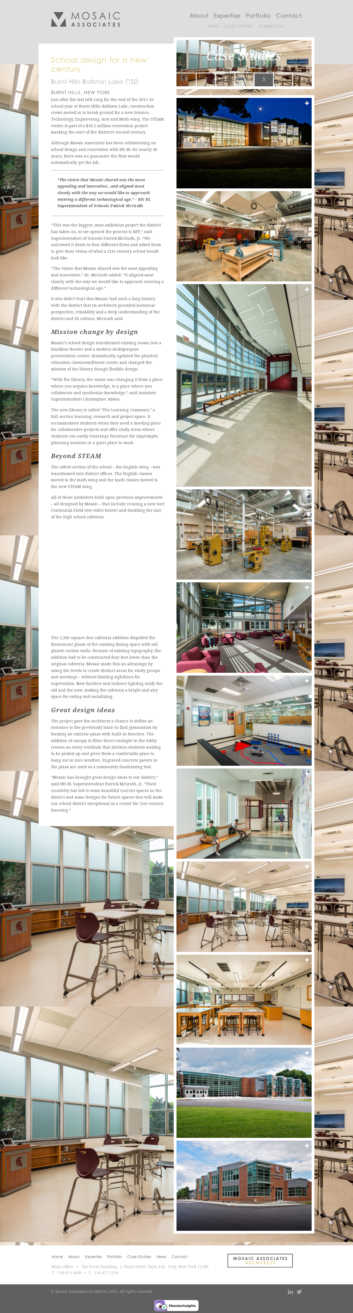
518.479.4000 (69, 1273)
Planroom (271, 26)
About (198, 16)
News (213, 26)
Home (57, 1257)
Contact (289, 16)
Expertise (227, 16)
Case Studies (239, 26)
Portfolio (258, 16)
